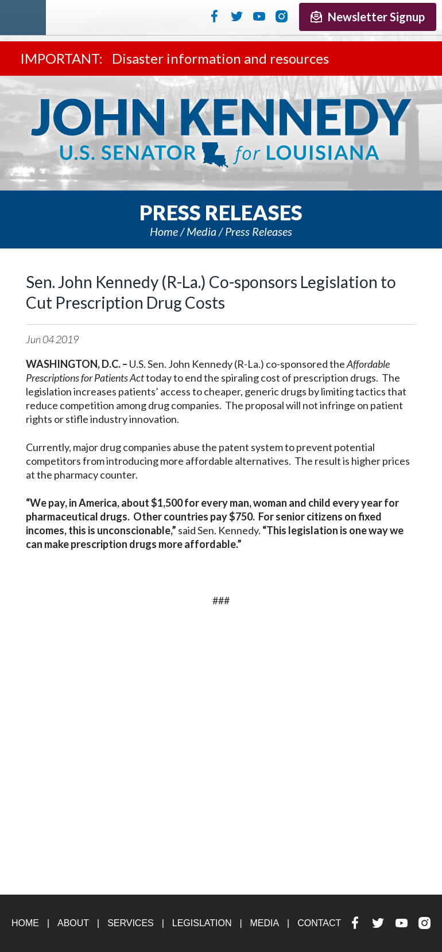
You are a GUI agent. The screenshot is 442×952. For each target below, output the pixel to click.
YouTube (259, 16)
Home (164, 231)
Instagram (282, 16)
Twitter (237, 16)
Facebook (214, 16)
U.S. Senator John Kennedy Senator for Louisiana (221, 133)
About (73, 923)
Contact (319, 923)
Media (201, 231)
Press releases (258, 231)
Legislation (202, 923)
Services (130, 923)
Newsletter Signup (368, 17)
